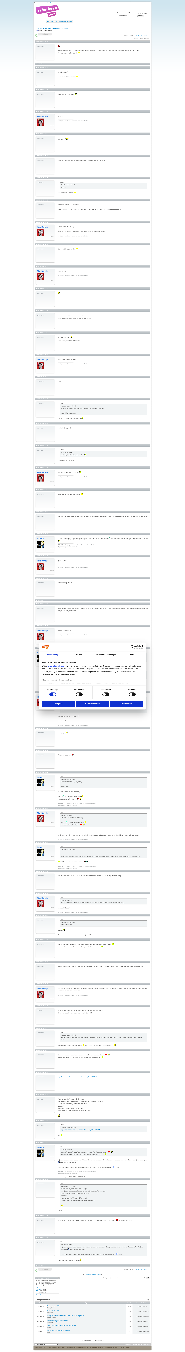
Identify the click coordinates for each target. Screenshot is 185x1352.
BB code (38, 1288)
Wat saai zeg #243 (53, 1306)
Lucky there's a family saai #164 (58, 1330)
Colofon (108, 1347)
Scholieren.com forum (44, 28)
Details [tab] (79, 655)
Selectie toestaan (92, 704)
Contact (126, 1347)
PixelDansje (42, 116)
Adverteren (71, 1347)
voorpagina (46, 3)
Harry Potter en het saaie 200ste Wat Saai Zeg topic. (65, 1316)
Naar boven (146, 1344)
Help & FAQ (117, 1347)
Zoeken (69, 21)
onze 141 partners (56, 666)
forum (52, 3)
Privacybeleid (81, 1347)
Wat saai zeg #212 (53, 1311)
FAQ (48, 21)
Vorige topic (87, 1274)
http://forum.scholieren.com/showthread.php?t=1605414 (77, 1077)
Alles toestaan (126, 704)
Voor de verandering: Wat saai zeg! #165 (61, 1325)
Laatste (145, 35)
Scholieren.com (137, 1344)
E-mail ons (128, 1344)
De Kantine (64, 28)
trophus (40, 539)
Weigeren (59, 704)
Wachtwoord (123, 15)
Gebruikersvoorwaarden (95, 1347)
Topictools (135, 38)
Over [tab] (132, 655)
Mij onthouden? (143, 13)
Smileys (38, 1289)
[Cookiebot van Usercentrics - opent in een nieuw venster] (132, 647)
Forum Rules (39, 1295)
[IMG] (37, 1290)
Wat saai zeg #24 (45, 30)
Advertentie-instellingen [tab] (106, 655)
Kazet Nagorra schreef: (69, 1186)
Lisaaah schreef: (66, 900)
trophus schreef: (66, 815)
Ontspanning (56, 28)
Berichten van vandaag (58, 21)
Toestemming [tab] (53, 655)
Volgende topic (96, 1274)
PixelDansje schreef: (68, 185)
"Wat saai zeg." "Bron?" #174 (57, 1321)
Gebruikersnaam (121, 13)
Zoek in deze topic (144, 38)
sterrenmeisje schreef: (68, 406)
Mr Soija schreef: (67, 452)
